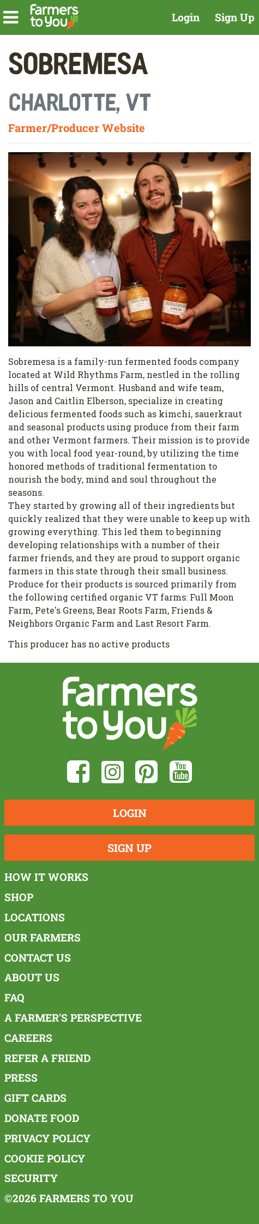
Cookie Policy (44, 1158)
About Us (31, 977)
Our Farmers (42, 937)
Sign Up (235, 17)
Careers (28, 1038)
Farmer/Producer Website (76, 128)
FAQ (14, 997)
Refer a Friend (47, 1058)
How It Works (46, 877)
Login (186, 17)
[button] (10, 17)
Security (31, 1178)
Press (21, 1077)
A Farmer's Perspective (73, 1017)
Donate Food (41, 1118)
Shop (18, 897)
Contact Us (37, 957)
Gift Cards (35, 1098)
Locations (34, 917)
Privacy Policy (47, 1138)
